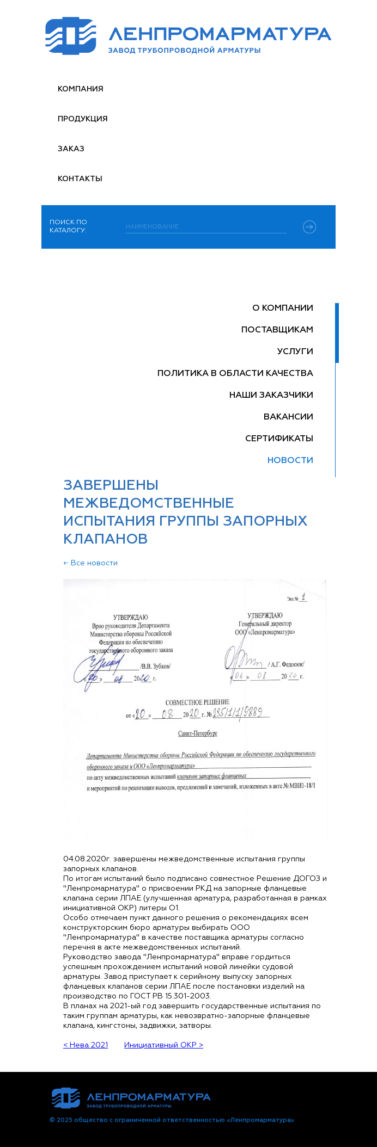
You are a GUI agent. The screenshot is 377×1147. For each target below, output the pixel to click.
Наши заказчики (271, 395)
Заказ (71, 149)
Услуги (295, 352)
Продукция (83, 119)
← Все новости (90, 563)
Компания (81, 89)
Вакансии (288, 417)
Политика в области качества (235, 373)
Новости (290, 461)
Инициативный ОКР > (163, 1045)
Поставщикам (277, 330)
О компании (282, 308)
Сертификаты (279, 439)
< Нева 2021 (85, 1045)
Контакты (80, 179)
